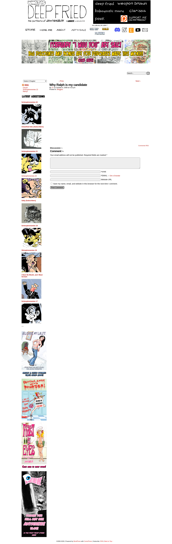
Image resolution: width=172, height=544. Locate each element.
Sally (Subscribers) (29, 201)
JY (53, 88)
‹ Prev (61, 81)
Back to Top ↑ (108, 541)
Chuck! (25, 88)
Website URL (106, 179)
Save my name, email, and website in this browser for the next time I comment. (85, 184)
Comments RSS (143, 145)
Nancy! (25, 91)
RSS (27, 85)
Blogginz (60, 89)
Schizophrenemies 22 (30, 89)
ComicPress (88, 541)
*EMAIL (110, 176)
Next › (138, 81)
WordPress (77, 541)
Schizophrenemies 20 (29, 176)
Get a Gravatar (115, 176)
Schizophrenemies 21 (30, 151)
